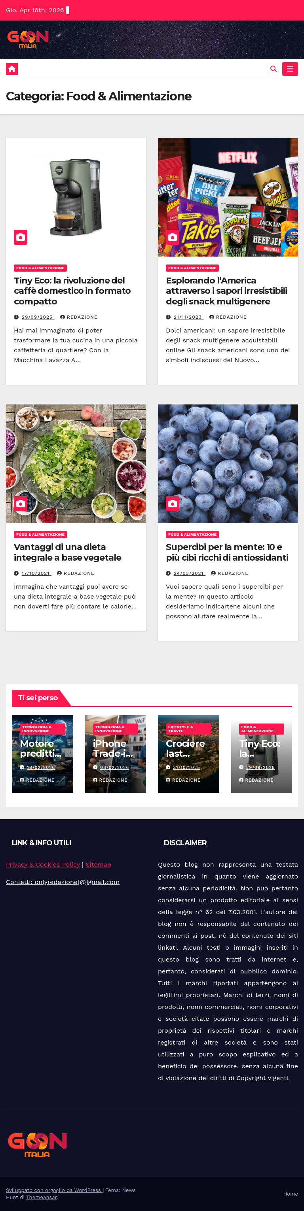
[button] (273, 69)
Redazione (79, 317)
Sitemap (98, 864)
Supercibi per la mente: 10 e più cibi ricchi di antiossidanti (227, 552)
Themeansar (41, 1197)
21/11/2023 (189, 317)
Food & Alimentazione (40, 268)
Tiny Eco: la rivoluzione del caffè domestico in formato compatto (72, 291)
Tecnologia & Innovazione (36, 729)
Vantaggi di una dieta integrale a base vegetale (67, 552)
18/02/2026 (41, 767)
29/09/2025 (38, 317)
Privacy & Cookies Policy (43, 864)
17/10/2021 (36, 573)
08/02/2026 (114, 767)
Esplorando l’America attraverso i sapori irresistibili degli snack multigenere (226, 291)
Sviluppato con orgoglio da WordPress (54, 1190)
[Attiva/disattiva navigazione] (290, 69)
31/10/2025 (186, 767)
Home (290, 1194)
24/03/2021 (189, 573)
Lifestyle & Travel (180, 729)
